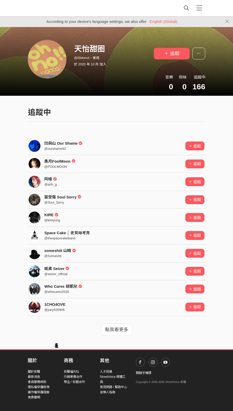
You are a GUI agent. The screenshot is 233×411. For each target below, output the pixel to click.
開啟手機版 (143, 373)
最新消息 (34, 377)
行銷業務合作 (73, 377)
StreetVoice (49, 8)
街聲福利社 (71, 371)
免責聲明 (34, 397)
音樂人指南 (107, 392)
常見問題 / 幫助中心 (113, 387)
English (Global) (163, 21)
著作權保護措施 (38, 392)
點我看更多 (116, 329)
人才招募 (106, 371)
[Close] (227, 22)
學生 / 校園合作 (74, 382)
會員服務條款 (37, 382)
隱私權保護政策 (38, 387)
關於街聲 (34, 371)
